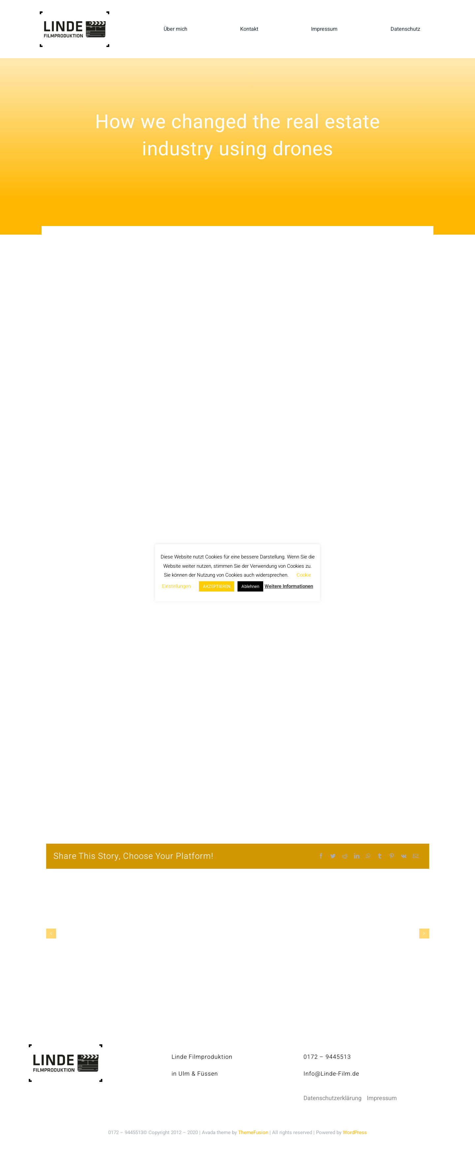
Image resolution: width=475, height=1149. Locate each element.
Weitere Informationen (289, 586)
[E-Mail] (416, 856)
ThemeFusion (253, 1132)
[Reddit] (345, 856)
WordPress (355, 1132)
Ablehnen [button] (250, 586)
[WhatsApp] (368, 856)
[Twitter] (333, 856)
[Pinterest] (391, 856)
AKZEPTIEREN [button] (216, 586)
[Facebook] (321, 856)
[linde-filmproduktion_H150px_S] (74, 13)
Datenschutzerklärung (332, 1098)
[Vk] (403, 856)
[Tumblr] (380, 856)
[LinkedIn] (357, 856)
